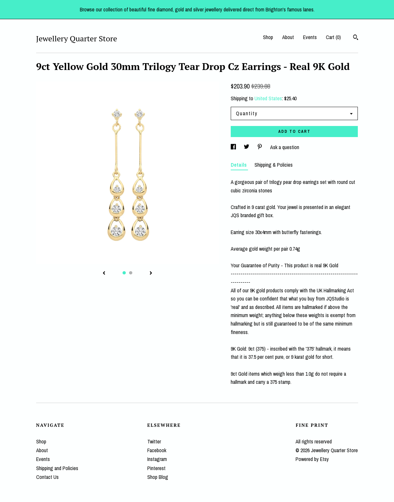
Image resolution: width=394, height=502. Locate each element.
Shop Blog (157, 477)
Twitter (154, 441)
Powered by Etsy (312, 459)
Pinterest (156, 468)
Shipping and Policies (57, 468)
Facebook (156, 450)
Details (239, 164)
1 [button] (124, 272)
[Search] (355, 38)
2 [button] (130, 272)
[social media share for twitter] (247, 147)
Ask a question (284, 147)
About (288, 37)
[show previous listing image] (104, 273)
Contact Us (47, 477)
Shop (268, 37)
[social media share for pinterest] (260, 147)
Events (310, 37)
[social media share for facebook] (234, 147)
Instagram (157, 459)
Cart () (333, 37)
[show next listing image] (151, 273)
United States (268, 98)
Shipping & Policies (274, 164)
